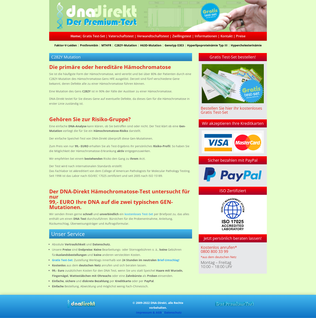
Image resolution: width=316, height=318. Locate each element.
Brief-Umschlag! (168, 260)
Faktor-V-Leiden (65, 45)
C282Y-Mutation (125, 45)
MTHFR (106, 45)
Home (75, 36)
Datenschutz (173, 312)
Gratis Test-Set (94, 36)
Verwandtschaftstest (153, 36)
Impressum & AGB (149, 312)
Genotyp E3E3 (174, 45)
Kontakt (226, 36)
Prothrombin (89, 45)
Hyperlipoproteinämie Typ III (207, 45)
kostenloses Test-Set (139, 214)
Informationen (206, 36)
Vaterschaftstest (121, 36)
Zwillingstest (181, 36)
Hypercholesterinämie (246, 45)
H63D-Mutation (150, 45)
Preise (240, 36)
